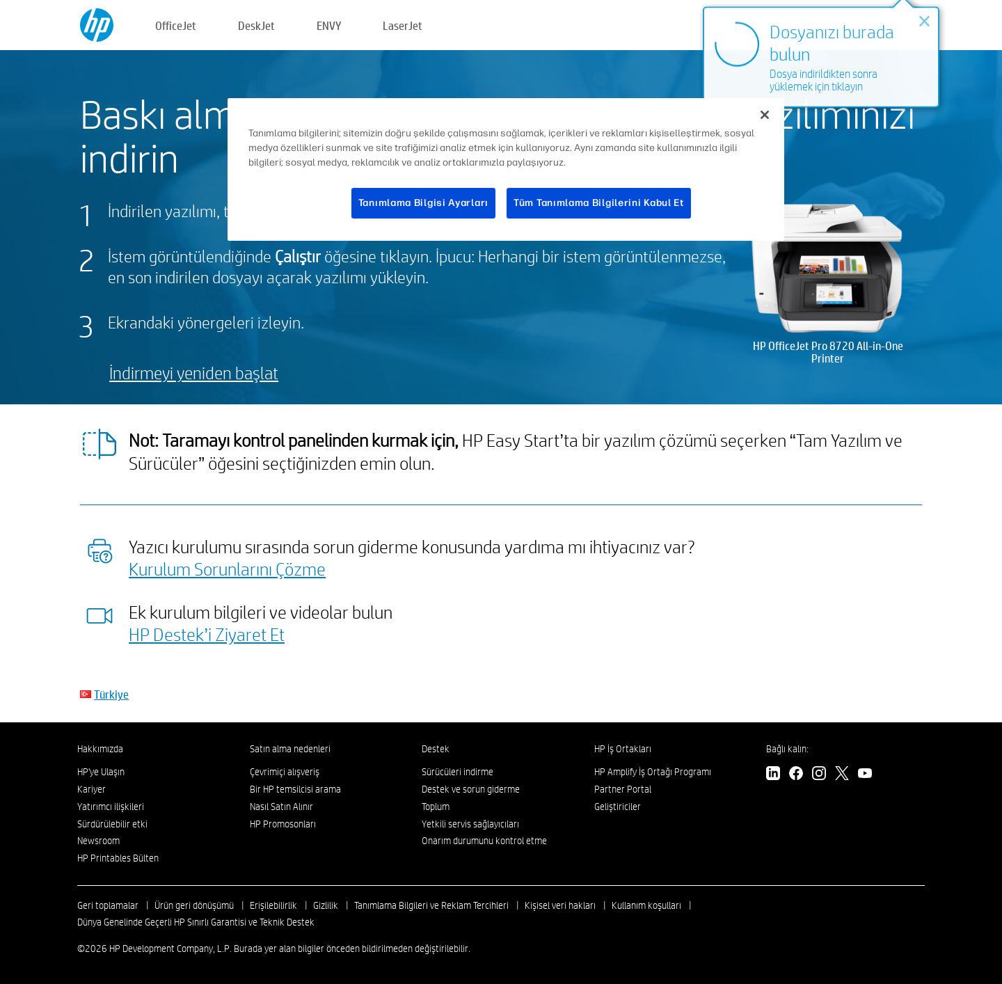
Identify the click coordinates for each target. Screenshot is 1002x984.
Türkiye (111, 694)
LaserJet (402, 25)
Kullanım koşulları (646, 905)
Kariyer (91, 789)
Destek (436, 749)
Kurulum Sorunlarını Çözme (227, 568)
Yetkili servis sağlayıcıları (470, 824)
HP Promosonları (283, 824)
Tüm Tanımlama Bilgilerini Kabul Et (599, 203)
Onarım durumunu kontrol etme (484, 840)
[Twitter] (842, 775)
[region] (506, 169)
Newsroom (98, 840)
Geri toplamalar (107, 905)
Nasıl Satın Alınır (281, 806)
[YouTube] (865, 775)
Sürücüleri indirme (457, 771)
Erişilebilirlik (273, 905)
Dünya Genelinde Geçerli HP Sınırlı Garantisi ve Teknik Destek (196, 922)
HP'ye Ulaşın (101, 771)
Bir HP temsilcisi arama (295, 789)
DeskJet (256, 25)
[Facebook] (796, 775)
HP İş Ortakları (622, 749)
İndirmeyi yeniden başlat (193, 372)
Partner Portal (622, 789)
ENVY (329, 25)
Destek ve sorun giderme (471, 789)
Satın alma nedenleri (290, 749)
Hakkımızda (100, 749)
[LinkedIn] (773, 775)
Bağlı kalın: (787, 749)
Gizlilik (325, 905)
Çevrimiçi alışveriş (284, 771)
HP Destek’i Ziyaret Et (207, 634)
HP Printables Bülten (118, 858)
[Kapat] (764, 115)
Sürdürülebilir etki (112, 824)
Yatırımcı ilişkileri (110, 806)
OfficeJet (175, 25)
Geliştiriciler (617, 806)
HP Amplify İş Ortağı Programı (652, 771)
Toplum (436, 806)
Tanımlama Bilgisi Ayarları (423, 203)
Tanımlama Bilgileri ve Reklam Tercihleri (431, 905)
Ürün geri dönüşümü (194, 905)
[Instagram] (819, 775)
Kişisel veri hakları (560, 905)
